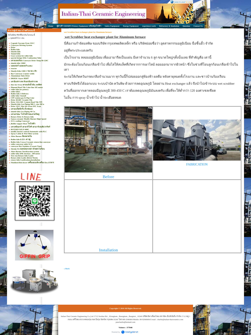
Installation (108, 250)
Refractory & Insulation (169, 26)
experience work (149, 26)
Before (108, 176)
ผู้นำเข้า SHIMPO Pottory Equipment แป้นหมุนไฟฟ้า (79, 26)
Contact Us (198, 26)
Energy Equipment (131, 26)
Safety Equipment (112, 26)
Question (186, 26)
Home (50, 26)
